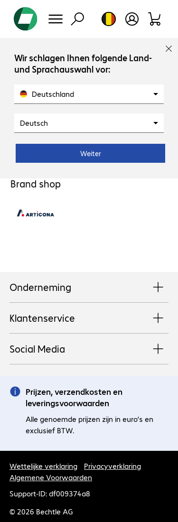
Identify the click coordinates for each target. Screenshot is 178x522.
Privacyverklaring (112, 466)
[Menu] (56, 19)
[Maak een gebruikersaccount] (132, 19)
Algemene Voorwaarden (50, 477)
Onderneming (89, 287)
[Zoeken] (77, 19)
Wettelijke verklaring (43, 466)
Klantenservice (89, 318)
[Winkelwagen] (155, 19)
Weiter (90, 153)
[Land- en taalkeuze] (109, 19)
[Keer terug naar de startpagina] (25, 19)
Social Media (89, 349)
